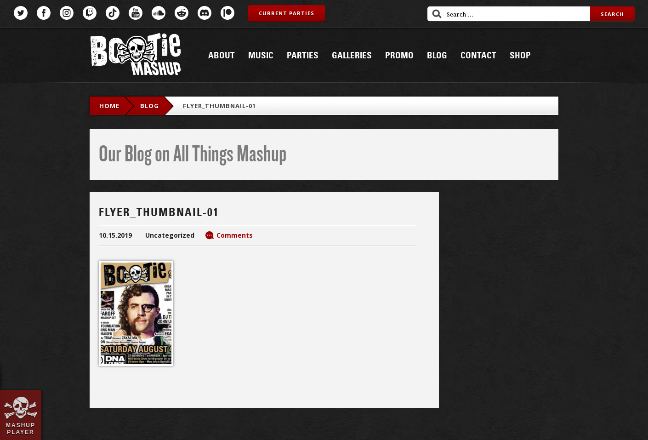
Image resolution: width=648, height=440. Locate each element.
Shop (520, 56)
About (221, 56)
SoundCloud (158, 13)
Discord (204, 13)
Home (109, 106)
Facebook (44, 13)
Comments (234, 235)
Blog (437, 56)
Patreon (227, 13)
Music (260, 56)
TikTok (112, 13)
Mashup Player (20, 428)
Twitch (90, 13)
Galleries (352, 56)
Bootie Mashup (136, 56)
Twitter (21, 13)
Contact (478, 56)
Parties (302, 56)
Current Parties (286, 13)
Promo (399, 56)
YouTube (135, 13)
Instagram (67, 13)
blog (149, 106)
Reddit (181, 13)
